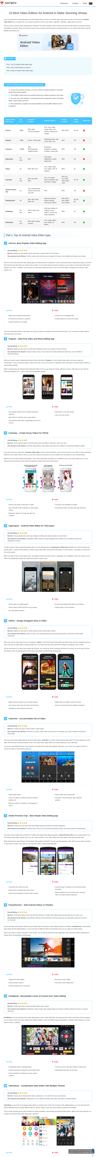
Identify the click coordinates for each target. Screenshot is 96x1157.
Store (85, 3)
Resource (64, 3)
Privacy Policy (82, 1154)
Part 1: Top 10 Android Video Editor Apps (19, 64)
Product (75, 3)
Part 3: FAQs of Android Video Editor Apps (20, 70)
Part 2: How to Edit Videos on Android (18, 67)
